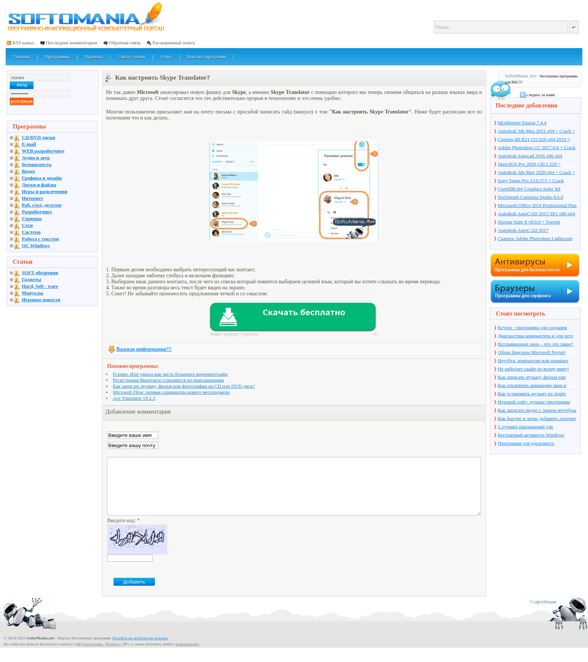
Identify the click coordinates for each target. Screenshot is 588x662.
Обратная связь (125, 42)
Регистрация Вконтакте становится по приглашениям (168, 380)
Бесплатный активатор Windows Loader (531, 435)
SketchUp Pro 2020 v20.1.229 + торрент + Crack (529, 164)
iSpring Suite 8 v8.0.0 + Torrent (529, 222)
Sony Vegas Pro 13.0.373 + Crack (531, 180)
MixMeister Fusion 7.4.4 (522, 122)
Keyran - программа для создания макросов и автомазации (532, 328)
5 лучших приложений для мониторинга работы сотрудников (533, 427)
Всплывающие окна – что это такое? (535, 344)
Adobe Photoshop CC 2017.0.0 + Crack (537, 147)
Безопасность (37, 164)
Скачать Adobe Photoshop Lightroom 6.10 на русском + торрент (535, 239)
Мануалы (32, 293)
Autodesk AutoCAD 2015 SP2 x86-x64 (536, 213)
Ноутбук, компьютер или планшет (533, 360)
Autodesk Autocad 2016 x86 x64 (530, 156)
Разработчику (37, 212)
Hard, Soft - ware (40, 286)
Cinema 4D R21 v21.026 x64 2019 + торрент (534, 139)
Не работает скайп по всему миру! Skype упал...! (533, 369)
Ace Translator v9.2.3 (134, 398)
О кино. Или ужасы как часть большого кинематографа (170, 374)
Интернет (32, 198)
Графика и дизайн (42, 178)
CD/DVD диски (38, 137)
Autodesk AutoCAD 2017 (523, 230)
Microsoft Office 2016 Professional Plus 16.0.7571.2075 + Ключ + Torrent (537, 206)
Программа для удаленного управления (526, 443)
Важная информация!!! (144, 349)
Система (31, 232)
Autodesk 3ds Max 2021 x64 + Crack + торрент (536, 131)
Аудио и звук (36, 157)
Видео (28, 171)
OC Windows (36, 245)
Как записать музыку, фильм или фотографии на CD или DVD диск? (184, 386)
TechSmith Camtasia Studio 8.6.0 (530, 197)
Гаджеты (31, 279)
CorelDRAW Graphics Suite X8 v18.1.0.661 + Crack (529, 189)
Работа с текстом (40, 239)
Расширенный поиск (173, 42)
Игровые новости (41, 299)
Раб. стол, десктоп (42, 205)
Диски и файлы (39, 184)
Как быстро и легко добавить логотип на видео (537, 419)
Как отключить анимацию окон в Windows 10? (532, 385)
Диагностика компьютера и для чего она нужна (535, 336)
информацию (187, 655)
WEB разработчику (43, 151)
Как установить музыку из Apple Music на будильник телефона (532, 394)
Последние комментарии (71, 42)
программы (93, 655)
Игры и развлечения (44, 191)
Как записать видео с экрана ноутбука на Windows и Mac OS (537, 410)
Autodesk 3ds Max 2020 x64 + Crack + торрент (536, 172)
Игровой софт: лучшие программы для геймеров (534, 402)
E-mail (29, 144)
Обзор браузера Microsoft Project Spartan (531, 352)
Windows (113, 655)
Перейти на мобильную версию (140, 649)
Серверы (32, 218)
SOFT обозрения (40, 272)
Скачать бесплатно (303, 311)
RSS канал (23, 42)
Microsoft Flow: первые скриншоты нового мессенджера (171, 392)
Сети (27, 225)
